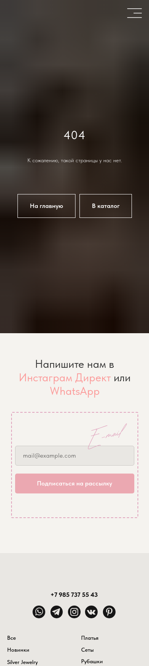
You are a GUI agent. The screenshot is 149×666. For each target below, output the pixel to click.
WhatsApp (75, 391)
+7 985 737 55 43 (74, 594)
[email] (74, 456)
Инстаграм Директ (65, 377)
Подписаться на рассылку (74, 483)
